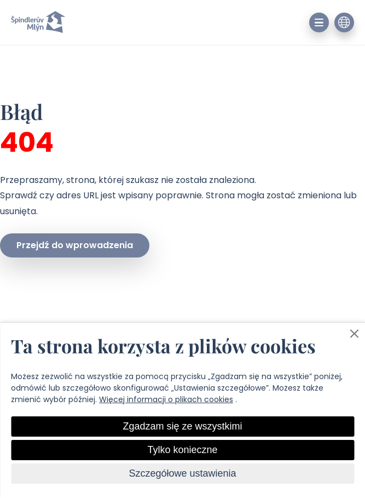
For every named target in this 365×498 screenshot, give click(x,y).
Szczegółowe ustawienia (182, 473)
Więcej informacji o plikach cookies (166, 399)
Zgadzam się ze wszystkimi (182, 426)
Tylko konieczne (182, 449)
